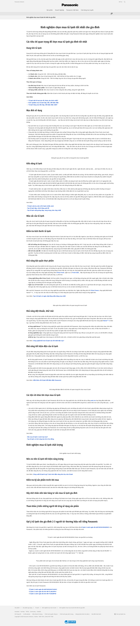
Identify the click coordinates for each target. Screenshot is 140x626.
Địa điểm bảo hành (96, 614)
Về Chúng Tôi (18, 614)
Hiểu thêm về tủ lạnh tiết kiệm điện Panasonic (47, 380)
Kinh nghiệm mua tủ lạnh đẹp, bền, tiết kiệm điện (43, 102)
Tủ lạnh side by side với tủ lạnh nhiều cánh (40, 206)
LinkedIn (39, 611)
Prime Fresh (60, 272)
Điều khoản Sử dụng (37, 614)
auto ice (93, 400)
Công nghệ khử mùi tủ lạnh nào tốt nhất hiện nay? (48, 340)
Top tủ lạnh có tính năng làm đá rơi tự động (40, 439)
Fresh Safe (75, 272)
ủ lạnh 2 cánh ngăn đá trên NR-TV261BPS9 (43, 593)
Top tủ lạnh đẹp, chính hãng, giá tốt (38, 208)
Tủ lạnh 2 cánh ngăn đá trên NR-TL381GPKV (42, 591)
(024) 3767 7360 (49, 616)
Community (33, 611)
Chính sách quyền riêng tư (51, 614)
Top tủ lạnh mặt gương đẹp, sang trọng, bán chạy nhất (44, 210)
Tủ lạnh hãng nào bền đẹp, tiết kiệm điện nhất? (42, 105)
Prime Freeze (95, 290)
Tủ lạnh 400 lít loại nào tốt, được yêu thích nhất (42, 100)
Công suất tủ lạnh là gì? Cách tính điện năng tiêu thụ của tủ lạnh (53, 474)
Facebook (17, 611)
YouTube (22, 611)
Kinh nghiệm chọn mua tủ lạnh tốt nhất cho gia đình (72, 608)
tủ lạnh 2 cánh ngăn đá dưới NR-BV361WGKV (95, 527)
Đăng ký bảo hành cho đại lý (82, 614)
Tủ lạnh (37, 608)
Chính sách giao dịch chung (66, 614)
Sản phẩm (17, 608)
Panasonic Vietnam (19, 2)
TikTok (27, 611)
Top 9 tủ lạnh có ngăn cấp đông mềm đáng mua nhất (49, 296)
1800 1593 (41, 616)
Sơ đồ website (26, 614)
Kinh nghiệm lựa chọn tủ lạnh (49, 608)
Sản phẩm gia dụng (27, 608)
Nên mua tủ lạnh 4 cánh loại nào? (37, 437)
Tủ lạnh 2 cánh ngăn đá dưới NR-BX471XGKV (43, 589)
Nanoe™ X (106, 320)
